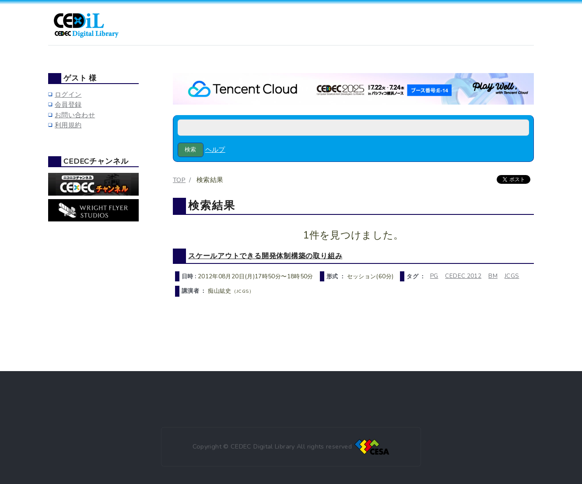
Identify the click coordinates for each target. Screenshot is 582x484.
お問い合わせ (75, 115)
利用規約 (68, 125)
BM (493, 276)
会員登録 (68, 104)
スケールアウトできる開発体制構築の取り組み (265, 255)
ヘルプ (215, 149)
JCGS (512, 276)
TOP (179, 179)
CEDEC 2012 (463, 276)
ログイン (68, 94)
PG (434, 276)
